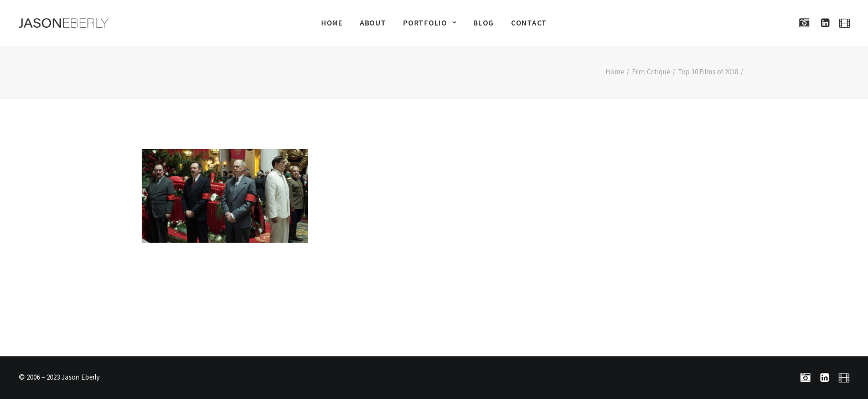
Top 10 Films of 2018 (708, 71)
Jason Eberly (80, 377)
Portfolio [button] (429, 23)
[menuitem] (331, 22)
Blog (483, 23)
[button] (806, 22)
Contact (529, 23)
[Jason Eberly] (63, 22)
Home (332, 23)
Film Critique (651, 71)
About (373, 23)
